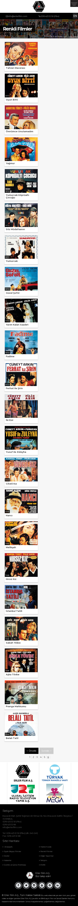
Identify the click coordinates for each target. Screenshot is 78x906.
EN (75, 15)
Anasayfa (7, 847)
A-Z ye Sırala (56, 36)
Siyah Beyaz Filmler (12, 851)
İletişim (43, 860)
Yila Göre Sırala (71, 36)
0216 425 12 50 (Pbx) (49, 16)
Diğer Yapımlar (46, 856)
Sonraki (46, 750)
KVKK (42, 865)
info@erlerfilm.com (17, 16)
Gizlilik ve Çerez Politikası (14, 865)
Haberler (7, 860)
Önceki (31, 750)
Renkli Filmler (46, 851)
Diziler (6, 856)
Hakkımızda (45, 847)
